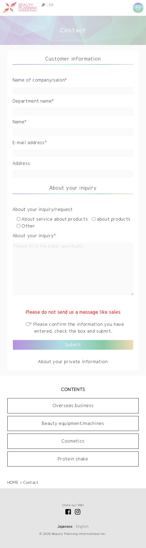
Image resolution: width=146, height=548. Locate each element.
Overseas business (73, 405)
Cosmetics (73, 441)
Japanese (64, 526)
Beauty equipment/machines (73, 423)
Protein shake (73, 459)
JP (43, 5)
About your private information (73, 361)
